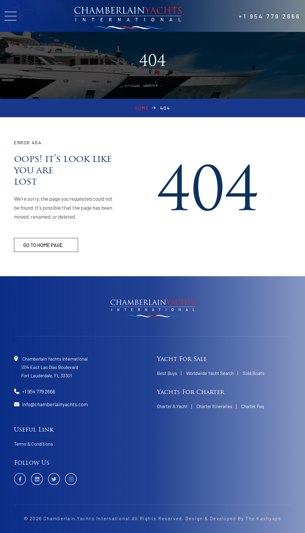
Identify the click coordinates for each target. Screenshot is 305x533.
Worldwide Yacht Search (210, 373)
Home (142, 108)
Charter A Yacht (172, 406)
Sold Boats (253, 373)
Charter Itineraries (214, 406)
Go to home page (43, 250)
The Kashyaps (263, 518)
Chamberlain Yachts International (86, 518)
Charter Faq (252, 406)
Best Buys (167, 373)
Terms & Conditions (33, 444)
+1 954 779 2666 (270, 16)
